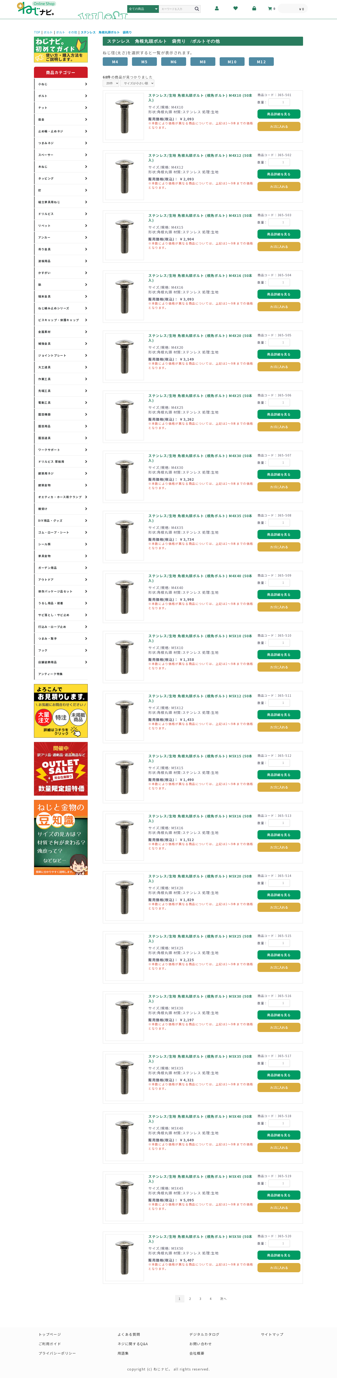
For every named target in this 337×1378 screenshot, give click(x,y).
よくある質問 (129, 1334)
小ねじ (43, 84)
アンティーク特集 (50, 674)
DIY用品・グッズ (50, 520)
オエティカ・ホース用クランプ (60, 497)
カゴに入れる (279, 126)
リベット (44, 226)
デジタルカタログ (204, 1334)
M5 (144, 61)
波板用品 (44, 261)
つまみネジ (46, 143)
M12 (261, 61)
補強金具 (44, 343)
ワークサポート (49, 450)
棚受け (43, 509)
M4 (115, 61)
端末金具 (44, 296)
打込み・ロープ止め (52, 627)
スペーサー (46, 155)
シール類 (44, 544)
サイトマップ (272, 1334)
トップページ (49, 1334)
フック (43, 650)
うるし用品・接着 (50, 603)
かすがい (44, 273)
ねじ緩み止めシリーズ (53, 308)
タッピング (46, 178)
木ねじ (43, 167)
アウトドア (46, 579)
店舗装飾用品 (47, 662)
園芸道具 (44, 438)
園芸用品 (44, 426)
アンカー (44, 237)
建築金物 (44, 485)
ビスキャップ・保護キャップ (58, 320)
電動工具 (44, 402)
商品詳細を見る (279, 114)
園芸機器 (44, 414)
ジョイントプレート (52, 355)
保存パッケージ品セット (55, 591)
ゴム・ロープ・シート (53, 532)
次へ (223, 1298)
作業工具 (44, 379)
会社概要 (196, 1353)
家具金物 (44, 556)
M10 (232, 61)
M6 (173, 61)
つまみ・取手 (47, 638)
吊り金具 (44, 249)
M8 (203, 61)
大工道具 (44, 367)
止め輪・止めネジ (50, 131)
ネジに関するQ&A (133, 1343)
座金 (41, 119)
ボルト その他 (66, 32)
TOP (37, 32)
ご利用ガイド (49, 1343)
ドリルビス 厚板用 (51, 461)
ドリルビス (46, 214)
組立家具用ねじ (49, 202)
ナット (43, 108)
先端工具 (44, 391)
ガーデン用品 (47, 568)
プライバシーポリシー (57, 1353)
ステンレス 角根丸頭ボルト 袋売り (106, 32)
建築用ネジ (46, 473)
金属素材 (44, 332)
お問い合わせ (200, 1343)
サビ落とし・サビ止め (54, 615)
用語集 (123, 1353)
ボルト (48, 32)
